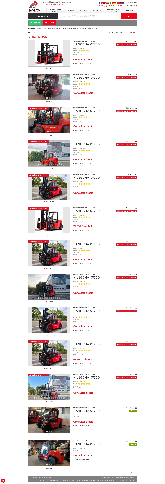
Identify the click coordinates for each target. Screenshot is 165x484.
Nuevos (71, 10)
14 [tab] (62, 399)
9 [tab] (55, 166)
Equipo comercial (68, 480)
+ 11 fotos (49, 168)
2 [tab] (49, 99)
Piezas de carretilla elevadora (124, 480)
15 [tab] (64, 399)
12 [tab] (58, 399)
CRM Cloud (47, 477)
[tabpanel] (49, 87)
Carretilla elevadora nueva (83, 480)
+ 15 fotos (49, 401)
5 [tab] (47, 166)
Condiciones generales (45, 480)
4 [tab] (45, 166)
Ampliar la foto (49, 68)
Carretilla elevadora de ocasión (103, 480)
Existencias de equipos (55, 10)
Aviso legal (57, 480)
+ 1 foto (49, 135)
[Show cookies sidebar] (3, 481)
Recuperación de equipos (113, 10)
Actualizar (35, 22)
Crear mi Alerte (49, 22)
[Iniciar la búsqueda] (129, 16)
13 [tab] (60, 399)
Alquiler (83, 10)
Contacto (130, 10)
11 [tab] (60, 166)
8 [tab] (53, 166)
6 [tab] (49, 166)
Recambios (97, 10)
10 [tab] (58, 166)
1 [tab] (47, 99)
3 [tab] (51, 99)
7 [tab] (51, 166)
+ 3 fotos (49, 101)
